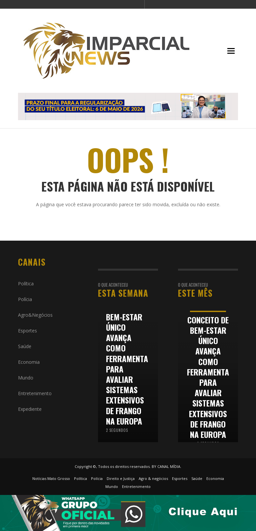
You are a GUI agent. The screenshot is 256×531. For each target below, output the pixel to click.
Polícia (25, 299)
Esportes (27, 330)
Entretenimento (35, 393)
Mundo (25, 377)
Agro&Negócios (35, 315)
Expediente (30, 409)
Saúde (24, 346)
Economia (29, 362)
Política (26, 283)
